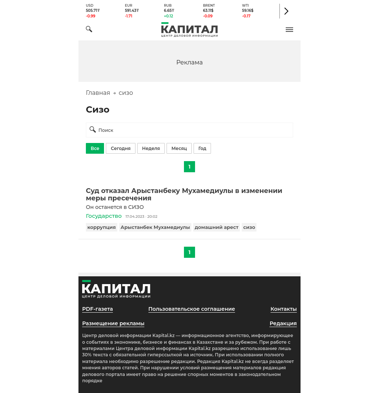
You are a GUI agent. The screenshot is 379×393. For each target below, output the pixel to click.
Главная (98, 92)
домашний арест (216, 227)
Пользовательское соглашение (191, 309)
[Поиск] (89, 30)
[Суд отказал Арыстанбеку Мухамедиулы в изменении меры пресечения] (189, 194)
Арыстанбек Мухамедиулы (155, 227)
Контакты (284, 309)
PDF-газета (97, 309)
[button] (289, 29)
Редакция (283, 323)
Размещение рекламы (113, 323)
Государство (104, 215)
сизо (249, 227)
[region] (189, 62)
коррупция (101, 227)
